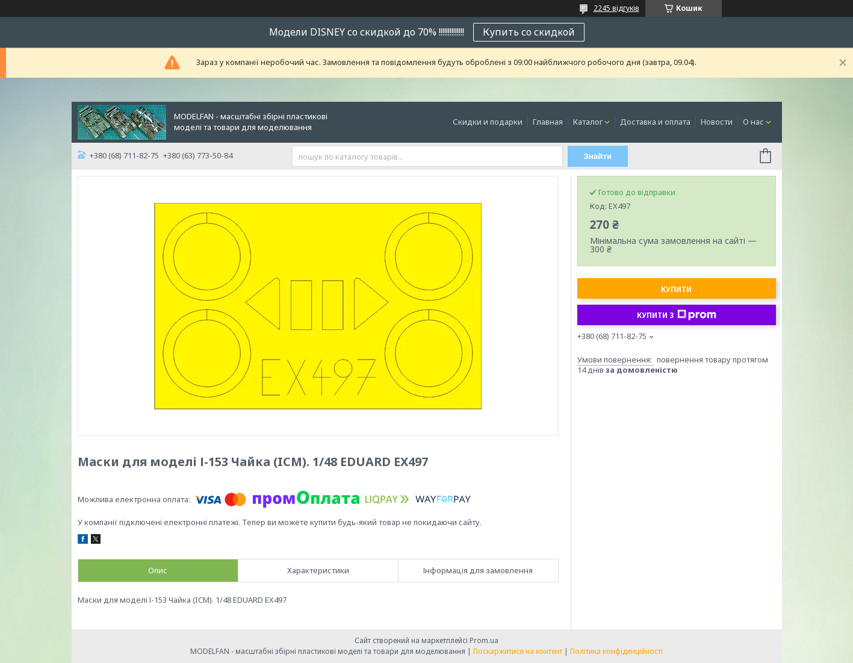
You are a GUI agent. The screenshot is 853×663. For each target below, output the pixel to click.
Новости (717, 121)
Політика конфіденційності (616, 651)
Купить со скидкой (529, 32)
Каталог (588, 121)
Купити (676, 289)
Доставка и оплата (655, 121)
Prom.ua (484, 640)
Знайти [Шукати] (597, 156)
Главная (548, 121)
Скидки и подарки (488, 121)
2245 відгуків (616, 8)
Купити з (676, 315)
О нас (753, 121)
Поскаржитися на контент (517, 651)
